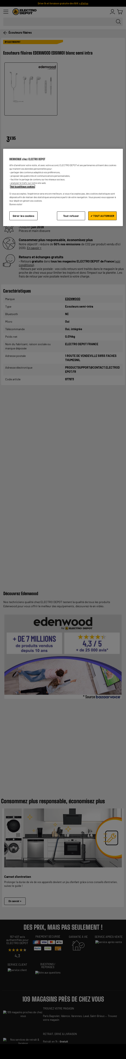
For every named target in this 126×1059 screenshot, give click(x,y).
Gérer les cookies (23, 215)
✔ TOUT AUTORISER (102, 215)
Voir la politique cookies (22, 186)
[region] (63, 187)
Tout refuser (71, 215)
